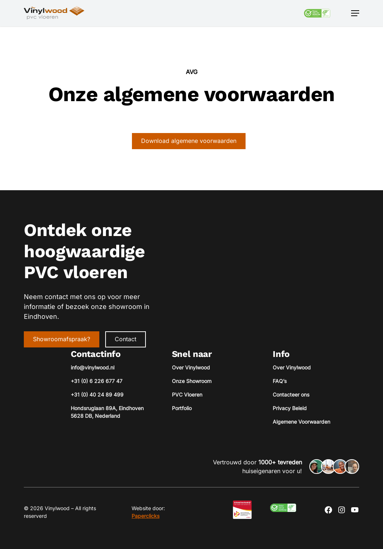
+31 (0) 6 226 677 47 (96, 381)
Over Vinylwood (191, 367)
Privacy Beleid (290, 408)
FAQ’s (280, 381)
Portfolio (182, 408)
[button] (355, 13)
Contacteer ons (291, 394)
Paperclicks (145, 516)
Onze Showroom (191, 381)
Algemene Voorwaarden (301, 422)
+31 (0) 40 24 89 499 (97, 394)
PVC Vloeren (187, 394)
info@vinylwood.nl (92, 367)
